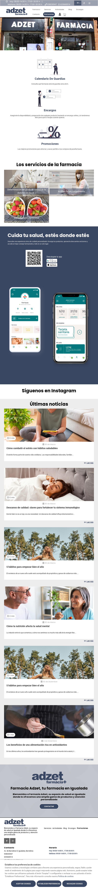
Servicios (47, 9)
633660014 (65, 4)
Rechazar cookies (75, 884)
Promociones (49, 14)
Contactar (49, 806)
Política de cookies (66, 876)
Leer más (88, 463)
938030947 (52, 4)
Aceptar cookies (23, 884)
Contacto (36, 14)
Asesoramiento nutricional (26, 218)
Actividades (59, 9)
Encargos (79, 9)
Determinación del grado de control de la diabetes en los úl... (26, 191)
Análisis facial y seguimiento (71, 191)
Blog (70, 9)
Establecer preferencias (49, 884)
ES (78, 3)
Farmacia (36, 9)
